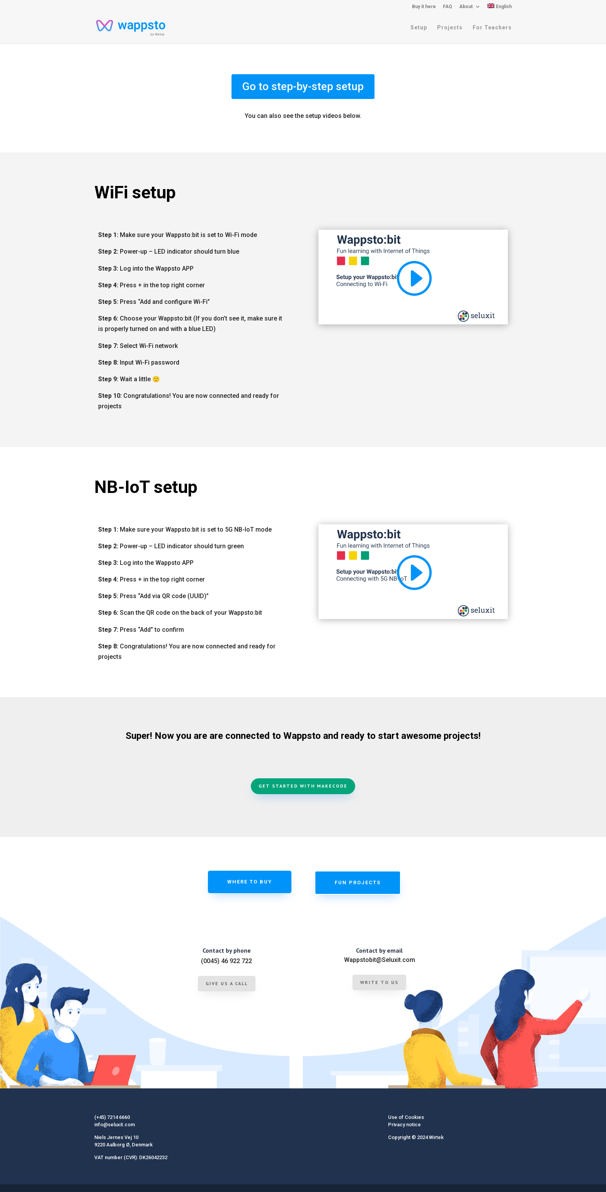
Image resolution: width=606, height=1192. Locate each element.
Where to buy (249, 882)
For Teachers (492, 28)
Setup (418, 28)
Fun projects (358, 882)
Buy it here (424, 6)
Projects (450, 28)
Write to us (379, 982)
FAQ (447, 6)
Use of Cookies (406, 1117)
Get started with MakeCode (303, 786)
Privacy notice (404, 1124)
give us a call (227, 983)
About (466, 6)
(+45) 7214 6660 (112, 1117)
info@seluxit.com (114, 1124)
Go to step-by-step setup (303, 86)
